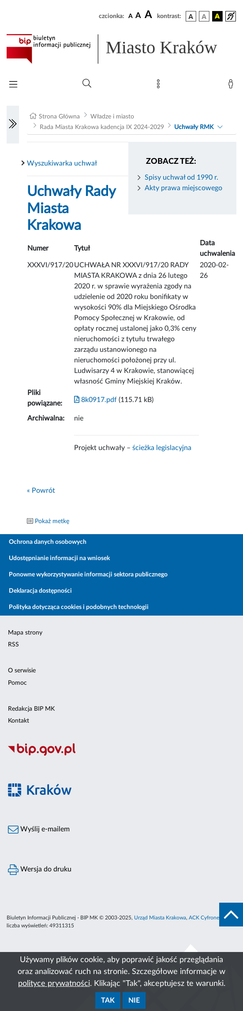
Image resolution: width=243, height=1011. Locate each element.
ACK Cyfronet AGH (211, 917)
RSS (13, 645)
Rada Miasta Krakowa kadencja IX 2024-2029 (102, 127)
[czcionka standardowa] (130, 16)
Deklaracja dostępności (40, 591)
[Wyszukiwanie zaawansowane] (86, 83)
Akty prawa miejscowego (183, 188)
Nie (134, 1000)
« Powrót (41, 490)
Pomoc (17, 683)
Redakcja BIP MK (31, 709)
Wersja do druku (39, 869)
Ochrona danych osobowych (47, 542)
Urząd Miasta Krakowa (160, 917)
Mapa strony (25, 633)
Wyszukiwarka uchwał (62, 163)
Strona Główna (59, 117)
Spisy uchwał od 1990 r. (181, 177)
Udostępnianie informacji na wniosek (59, 558)
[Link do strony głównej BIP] (121, 49)
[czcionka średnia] (138, 16)
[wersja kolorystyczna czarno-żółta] (217, 16)
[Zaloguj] (232, 86)
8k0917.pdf (95, 399)
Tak (108, 1000)
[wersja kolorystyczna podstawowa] (191, 16)
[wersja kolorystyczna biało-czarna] (204, 16)
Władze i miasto (112, 117)
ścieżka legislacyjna (161, 447)
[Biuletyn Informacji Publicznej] (121, 755)
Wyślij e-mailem (39, 829)
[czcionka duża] (149, 15)
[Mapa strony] (160, 86)
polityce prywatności (54, 984)
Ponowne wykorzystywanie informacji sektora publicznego (88, 575)
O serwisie (22, 671)
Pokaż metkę (52, 521)
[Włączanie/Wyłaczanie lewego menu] (13, 125)
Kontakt (18, 721)
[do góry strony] (231, 914)
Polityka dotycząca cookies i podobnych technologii (79, 607)
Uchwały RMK (193, 127)
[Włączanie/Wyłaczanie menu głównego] (13, 85)
